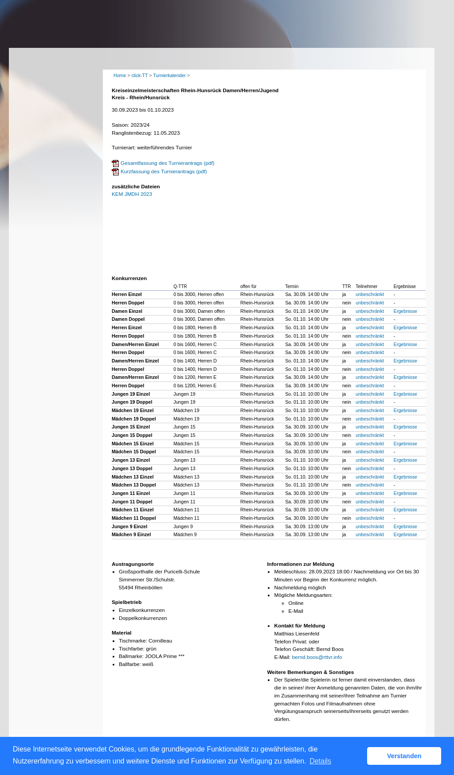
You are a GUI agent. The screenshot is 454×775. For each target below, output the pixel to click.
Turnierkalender (169, 75)
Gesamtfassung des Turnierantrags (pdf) (168, 163)
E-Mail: (282, 657)
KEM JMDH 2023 (132, 194)
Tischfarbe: (132, 649)
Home (120, 75)
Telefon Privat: (290, 642)
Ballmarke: (131, 656)
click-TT (139, 75)
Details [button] (320, 761)
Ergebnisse (405, 311)
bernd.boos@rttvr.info (317, 657)
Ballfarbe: (130, 664)
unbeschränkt (370, 294)
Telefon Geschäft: (294, 649)
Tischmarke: (133, 641)
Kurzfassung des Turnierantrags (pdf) (164, 171)
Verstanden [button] (404, 755)
